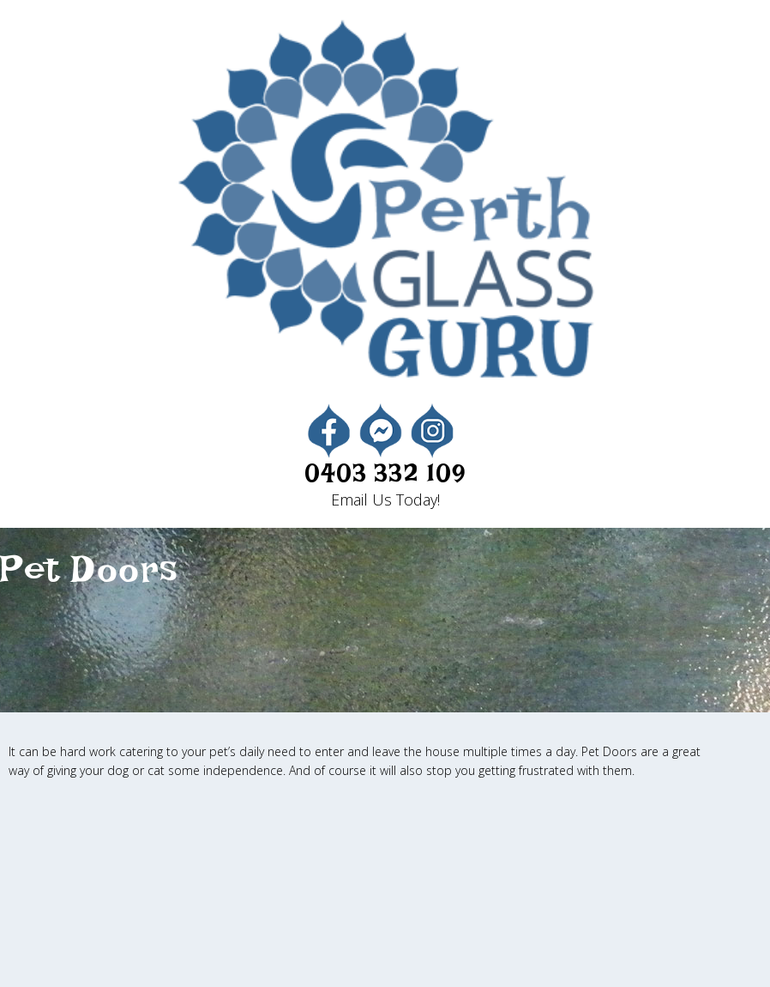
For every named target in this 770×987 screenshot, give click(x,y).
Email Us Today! (385, 499)
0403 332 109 (385, 480)
